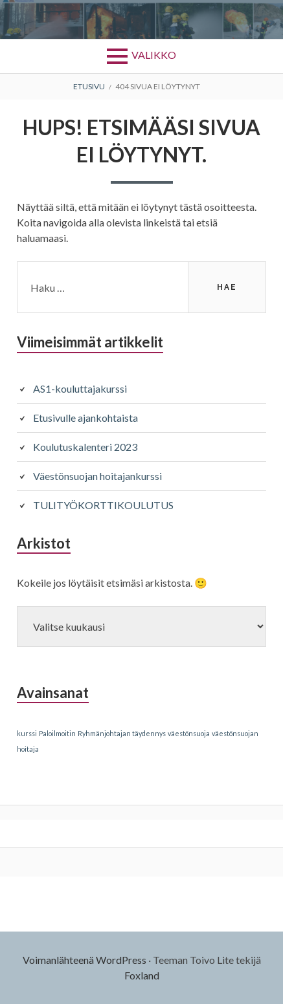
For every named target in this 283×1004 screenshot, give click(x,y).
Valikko (153, 55)
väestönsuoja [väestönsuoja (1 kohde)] (189, 733)
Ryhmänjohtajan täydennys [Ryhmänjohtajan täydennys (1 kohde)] (122, 733)
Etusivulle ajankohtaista (85, 417)
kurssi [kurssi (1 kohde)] (27, 733)
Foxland (141, 975)
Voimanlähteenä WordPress (84, 960)
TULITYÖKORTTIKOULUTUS (103, 505)
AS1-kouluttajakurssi (80, 388)
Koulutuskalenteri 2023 (85, 447)
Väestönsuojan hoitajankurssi (97, 476)
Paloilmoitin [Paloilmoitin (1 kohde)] (57, 733)
